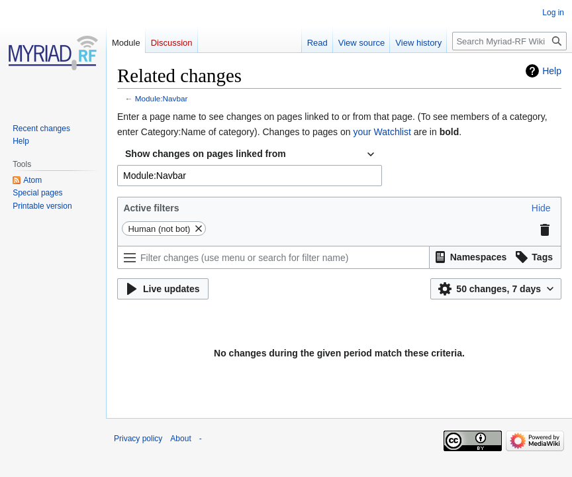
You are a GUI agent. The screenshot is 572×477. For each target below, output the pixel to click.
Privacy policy (138, 438)
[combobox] (249, 154)
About (180, 438)
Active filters (151, 208)
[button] (541, 208)
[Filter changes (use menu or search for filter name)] (273, 257)
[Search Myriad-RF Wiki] (509, 41)
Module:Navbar (161, 98)
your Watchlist (381, 132)
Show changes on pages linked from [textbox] (205, 153)
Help (551, 71)
